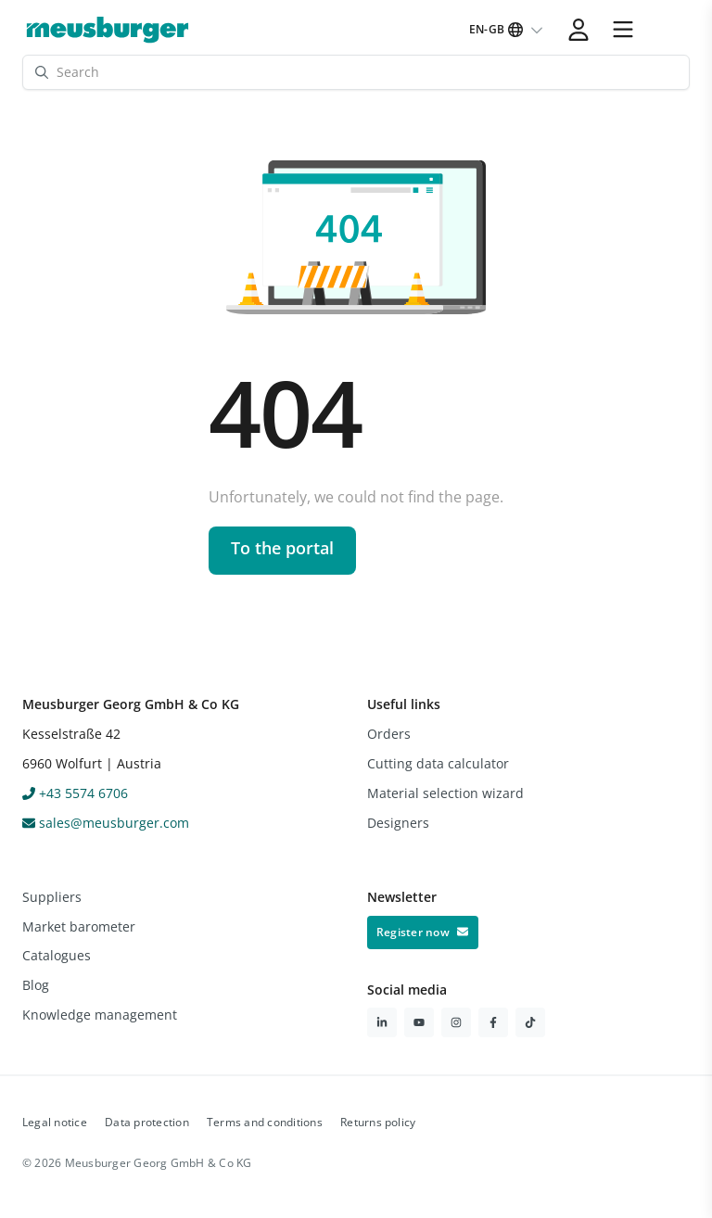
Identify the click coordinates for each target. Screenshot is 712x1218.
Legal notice (54, 1122)
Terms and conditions (265, 1122)
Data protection (147, 1122)
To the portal (282, 548)
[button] (623, 29)
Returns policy (377, 1122)
